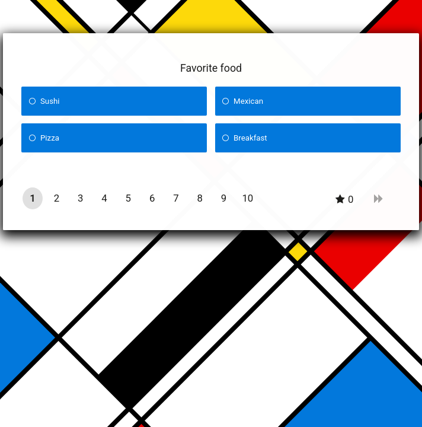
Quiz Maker (233, 410)
